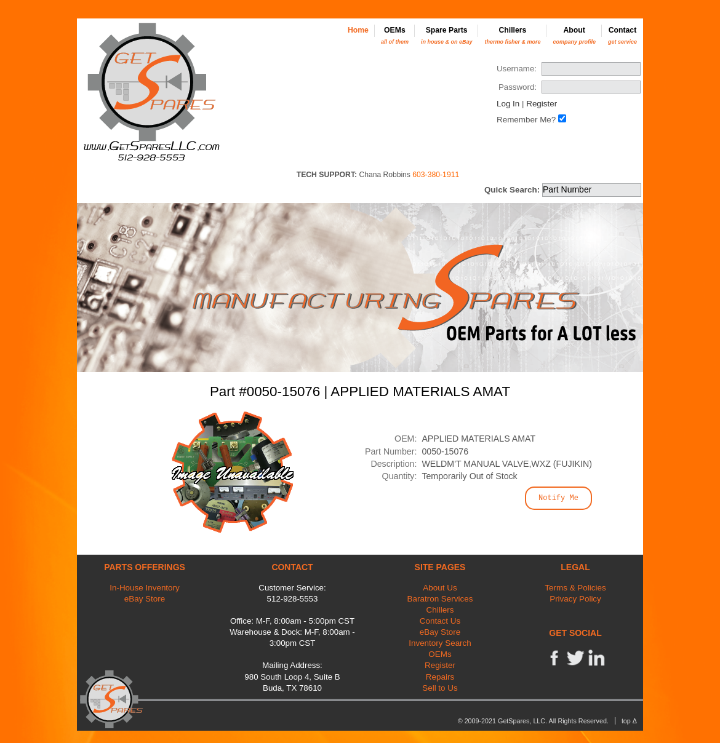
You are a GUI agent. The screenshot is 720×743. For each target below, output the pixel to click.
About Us (440, 587)
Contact (622, 35)
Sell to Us (440, 688)
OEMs (395, 35)
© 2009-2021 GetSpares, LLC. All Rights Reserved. (533, 721)
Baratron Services (440, 598)
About (574, 35)
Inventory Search (440, 643)
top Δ (629, 721)
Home (358, 30)
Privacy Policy (575, 598)
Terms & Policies (575, 587)
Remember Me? (526, 119)
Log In (508, 103)
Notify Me (558, 498)
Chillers (512, 35)
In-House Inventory (145, 587)
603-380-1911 (435, 174)
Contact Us (440, 621)
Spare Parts (447, 35)
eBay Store (144, 598)
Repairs (440, 676)
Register (541, 103)
